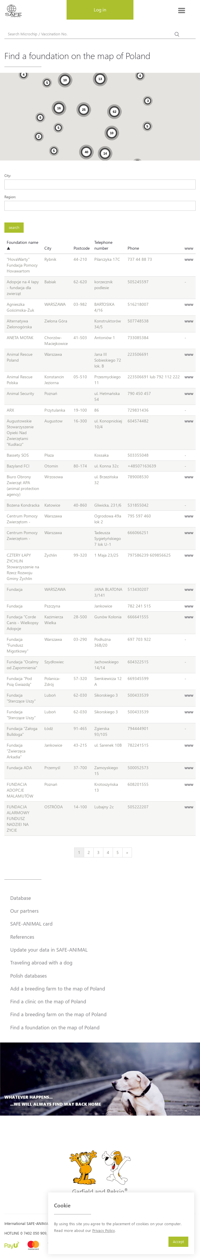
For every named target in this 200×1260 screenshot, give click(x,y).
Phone (133, 248)
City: (7, 175)
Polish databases (28, 975)
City (47, 248)
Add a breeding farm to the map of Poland (57, 988)
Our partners (24, 910)
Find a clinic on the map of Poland (48, 1001)
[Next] (127, 852)
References (22, 936)
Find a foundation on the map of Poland (55, 1027)
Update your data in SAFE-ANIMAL (49, 949)
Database (20, 898)
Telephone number (103, 245)
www (189, 248)
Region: (10, 196)
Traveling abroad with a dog (41, 962)
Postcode (82, 248)
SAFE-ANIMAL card (31, 923)
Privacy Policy (103, 1230)
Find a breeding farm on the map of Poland (58, 1014)
